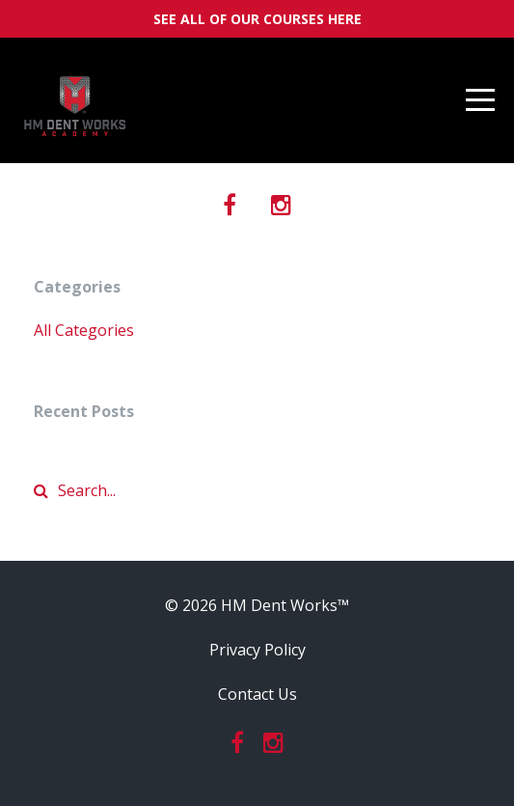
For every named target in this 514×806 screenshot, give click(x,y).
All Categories (84, 330)
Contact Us (257, 694)
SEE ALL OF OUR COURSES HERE (257, 19)
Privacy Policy (257, 649)
